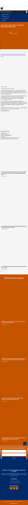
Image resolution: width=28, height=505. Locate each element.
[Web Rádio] (1, 20)
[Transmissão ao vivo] (1, 16)
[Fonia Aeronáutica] (1, 18)
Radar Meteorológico (5, 14)
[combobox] (14, 6)
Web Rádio (4, 20)
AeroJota (4, 493)
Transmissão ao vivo (5, 16)
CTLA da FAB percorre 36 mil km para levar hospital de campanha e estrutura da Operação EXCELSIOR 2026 (13, 173)
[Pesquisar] (2, 8)
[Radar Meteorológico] (1, 14)
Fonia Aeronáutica (5, 18)
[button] (26, 2)
